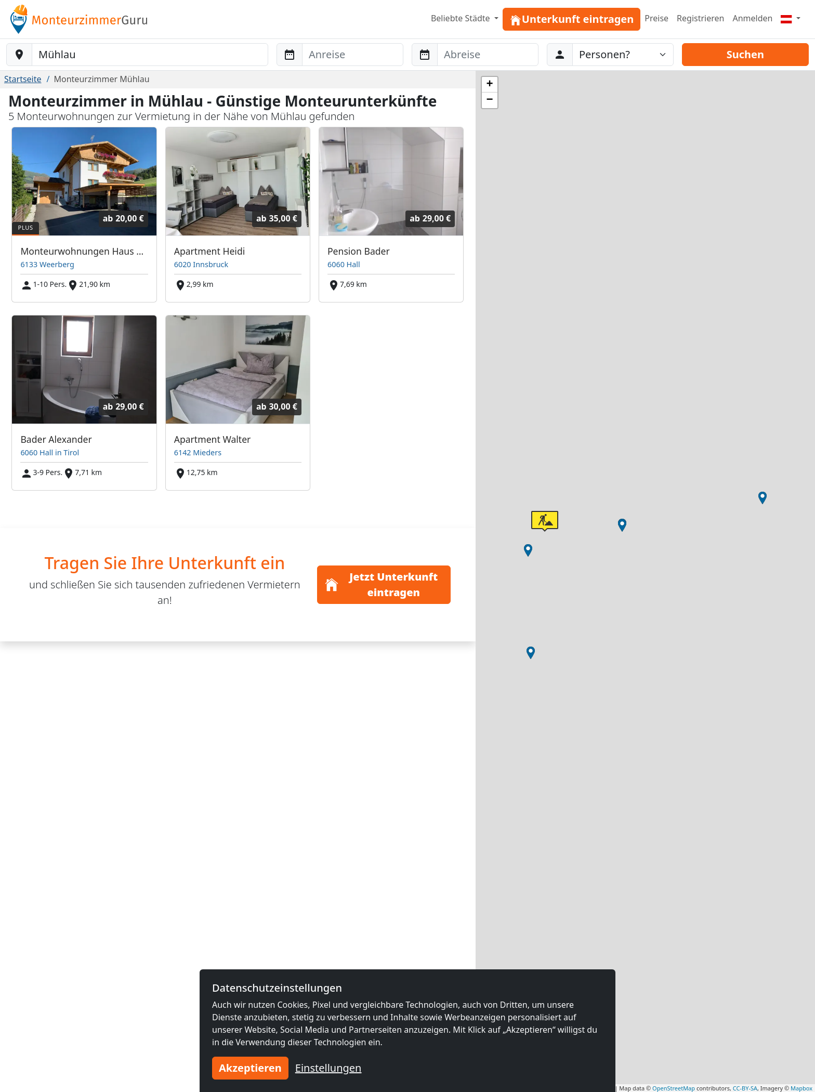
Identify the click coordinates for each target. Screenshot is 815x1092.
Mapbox (801, 1088)
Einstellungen (328, 1068)
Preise (656, 18)
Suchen (745, 54)
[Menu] (791, 18)
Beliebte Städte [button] (461, 18)
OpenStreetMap (673, 1088)
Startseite (23, 79)
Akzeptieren (250, 1068)
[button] (762, 498)
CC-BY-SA (745, 1088)
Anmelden (752, 18)
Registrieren (700, 18)
